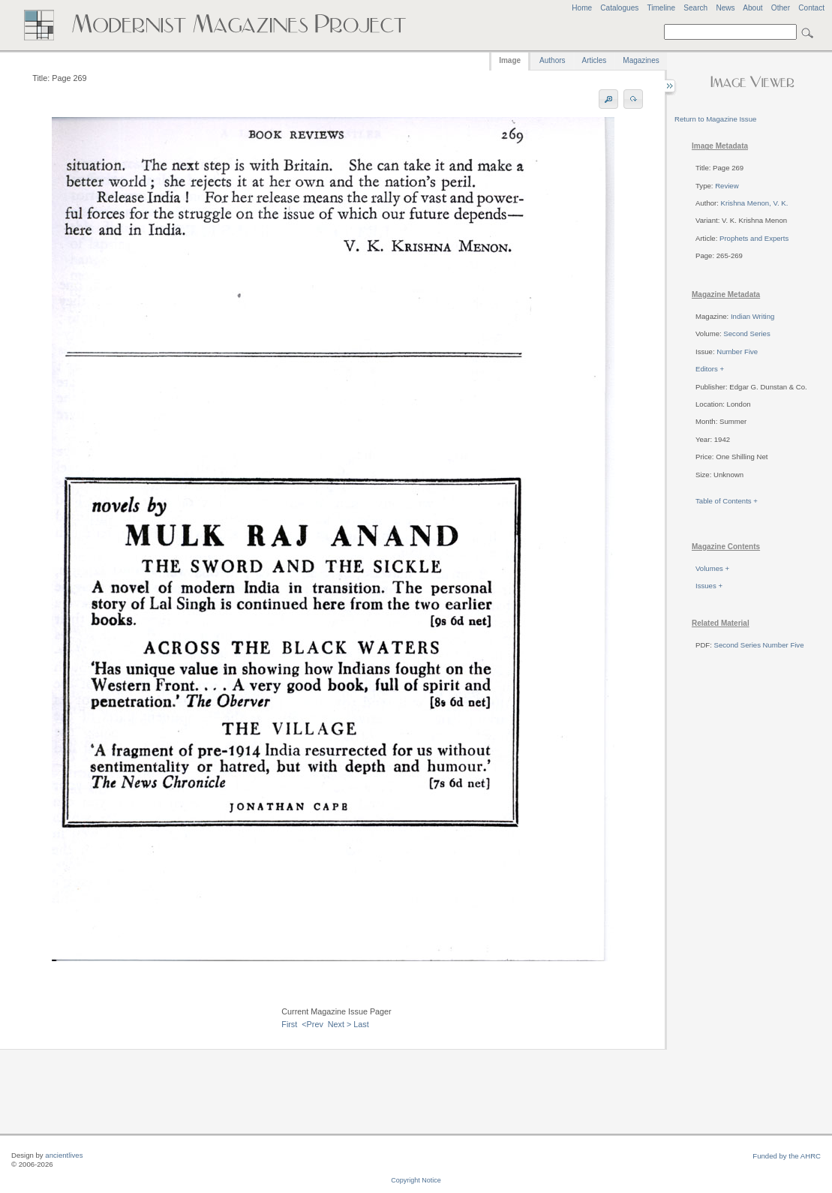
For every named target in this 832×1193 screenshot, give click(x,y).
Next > (340, 1024)
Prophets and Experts (753, 238)
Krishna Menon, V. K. (754, 203)
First (289, 1024)
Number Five (737, 351)
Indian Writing (752, 316)
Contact (811, 8)
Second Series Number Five (759, 645)
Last (360, 1024)
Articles (594, 60)
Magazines (641, 60)
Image (510, 60)
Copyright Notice (416, 1180)
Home (582, 8)
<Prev (312, 1024)
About (752, 8)
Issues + (708, 585)
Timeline (661, 8)
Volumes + (712, 568)
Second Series (746, 333)
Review (726, 186)
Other (780, 8)
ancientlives (64, 1155)
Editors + (709, 369)
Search (695, 8)
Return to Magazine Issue (715, 119)
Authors (552, 60)
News (725, 8)
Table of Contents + (726, 501)
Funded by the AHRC (786, 1156)
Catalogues (619, 8)
